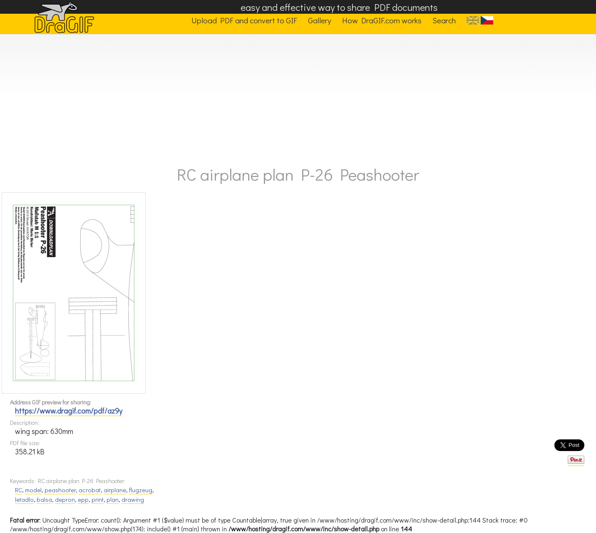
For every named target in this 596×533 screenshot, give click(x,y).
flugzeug (140, 490)
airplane (115, 490)
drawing (133, 499)
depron (65, 499)
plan (113, 499)
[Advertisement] (298, 96)
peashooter (60, 490)
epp (83, 499)
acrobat (90, 490)
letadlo (24, 499)
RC (18, 490)
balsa (44, 499)
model (33, 490)
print (98, 499)
